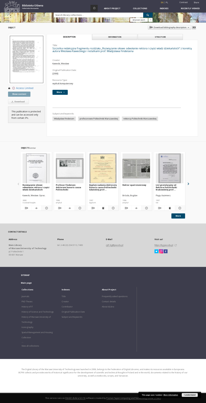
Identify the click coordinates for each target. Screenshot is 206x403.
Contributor (67, 306)
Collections (140, 8)
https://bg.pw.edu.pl (163, 245)
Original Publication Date (73, 311)
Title (64, 296)
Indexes (164, 8)
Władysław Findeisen (64, 118)
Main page (26, 283)
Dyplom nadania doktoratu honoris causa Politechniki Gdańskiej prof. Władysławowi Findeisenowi (103, 187)
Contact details (109, 301)
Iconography (27, 327)
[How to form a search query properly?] (150, 20)
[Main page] (94, 8)
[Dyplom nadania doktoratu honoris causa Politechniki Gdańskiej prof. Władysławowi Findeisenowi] (103, 168)
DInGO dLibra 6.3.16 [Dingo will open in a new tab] (75, 398)
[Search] (148, 15)
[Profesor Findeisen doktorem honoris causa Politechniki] (69, 168)
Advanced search (139, 20)
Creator (65, 301)
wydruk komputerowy (62, 83)
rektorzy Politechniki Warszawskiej (139, 118)
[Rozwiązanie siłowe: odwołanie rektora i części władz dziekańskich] (36, 168)
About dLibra (108, 306)
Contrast (183, 2)
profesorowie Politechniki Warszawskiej (99, 118)
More (178, 216)
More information (171, 395)
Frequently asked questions (114, 296)
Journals (25, 296)
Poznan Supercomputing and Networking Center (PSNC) (133, 398)
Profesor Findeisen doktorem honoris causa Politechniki (68, 187)
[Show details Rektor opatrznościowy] (146, 208)
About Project (112, 8)
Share (196, 2)
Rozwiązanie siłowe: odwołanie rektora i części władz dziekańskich (36, 187)
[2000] (55, 73)
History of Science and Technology (38, 311)
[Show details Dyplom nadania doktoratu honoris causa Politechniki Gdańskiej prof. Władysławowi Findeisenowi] (113, 208)
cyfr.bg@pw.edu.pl (114, 245)
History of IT (27, 306)
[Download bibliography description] (26, 208)
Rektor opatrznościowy (134, 185)
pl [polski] (167, 2)
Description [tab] (69, 37)
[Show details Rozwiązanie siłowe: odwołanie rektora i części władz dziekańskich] (46, 208)
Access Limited (20, 88)
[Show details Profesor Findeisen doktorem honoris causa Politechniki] (79, 208)
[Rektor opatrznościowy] (136, 168)
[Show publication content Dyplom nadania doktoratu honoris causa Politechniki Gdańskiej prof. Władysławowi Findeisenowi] (103, 208)
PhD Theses (27, 301)
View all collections (30, 346)
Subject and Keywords (72, 317)
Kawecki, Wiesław (60, 63)
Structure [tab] (160, 37)
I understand (190, 395)
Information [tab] (114, 37)
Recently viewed (190, 8)
